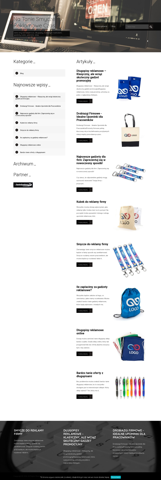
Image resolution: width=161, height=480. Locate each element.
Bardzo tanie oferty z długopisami (89, 374)
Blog (113, 26)
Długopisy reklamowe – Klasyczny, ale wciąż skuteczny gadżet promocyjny (91, 75)
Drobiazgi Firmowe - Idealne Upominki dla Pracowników (89, 117)
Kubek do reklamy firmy (91, 201)
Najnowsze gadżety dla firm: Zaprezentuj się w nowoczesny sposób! (91, 160)
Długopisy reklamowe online (30, 145)
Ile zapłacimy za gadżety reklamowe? (34, 138)
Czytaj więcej (83, 101)
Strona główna (101, 26)
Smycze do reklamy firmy (92, 244)
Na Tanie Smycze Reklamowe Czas (34, 22)
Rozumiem (115, 477)
